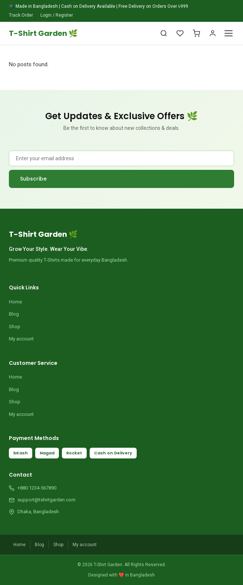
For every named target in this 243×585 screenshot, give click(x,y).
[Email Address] (121, 158)
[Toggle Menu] (228, 33)
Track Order (21, 15)
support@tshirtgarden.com (46, 499)
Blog (14, 314)
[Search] (164, 33)
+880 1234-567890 (36, 488)
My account (21, 339)
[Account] (213, 33)
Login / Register (56, 15)
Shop (14, 326)
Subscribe (33, 178)
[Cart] (196, 33)
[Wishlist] (180, 33)
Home (15, 302)
